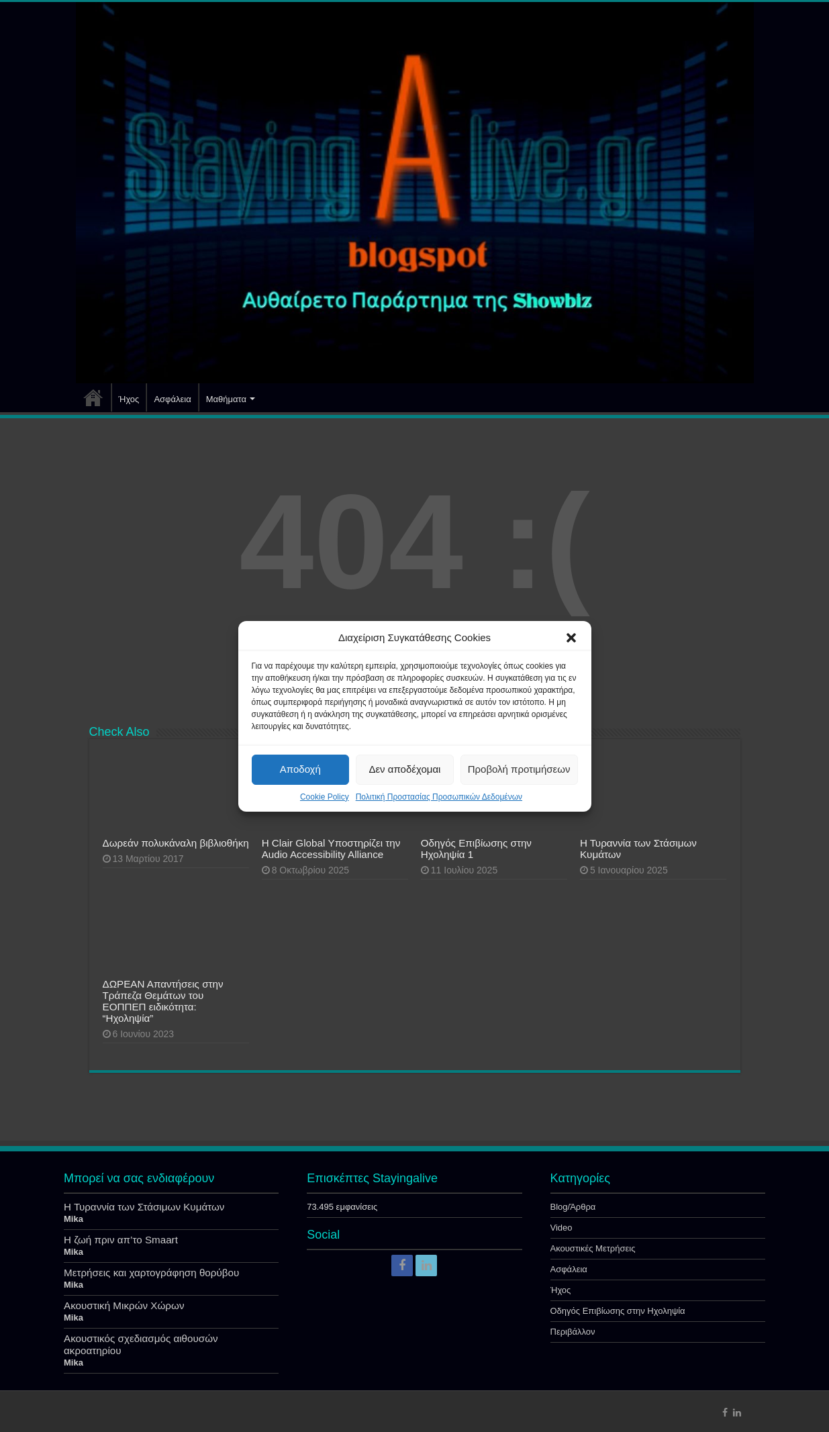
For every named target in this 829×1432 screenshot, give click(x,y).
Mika (73, 1219)
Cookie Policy (324, 797)
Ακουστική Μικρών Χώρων (124, 1305)
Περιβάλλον (572, 1332)
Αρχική (93, 397)
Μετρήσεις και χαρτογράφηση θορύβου (151, 1272)
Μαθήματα (226, 399)
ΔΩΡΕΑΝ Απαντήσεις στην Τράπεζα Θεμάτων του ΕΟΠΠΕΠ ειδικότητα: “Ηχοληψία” (163, 1001)
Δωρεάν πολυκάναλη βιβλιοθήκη (176, 843)
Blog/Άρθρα (573, 1207)
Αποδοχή (300, 769)
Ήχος (129, 399)
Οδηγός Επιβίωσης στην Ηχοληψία (617, 1311)
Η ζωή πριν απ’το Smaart (121, 1239)
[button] (571, 638)
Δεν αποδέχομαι (404, 769)
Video (561, 1228)
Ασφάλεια (172, 399)
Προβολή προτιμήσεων (519, 769)
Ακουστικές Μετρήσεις (593, 1248)
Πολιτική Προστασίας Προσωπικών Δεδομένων (439, 797)
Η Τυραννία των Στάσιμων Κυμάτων (144, 1206)
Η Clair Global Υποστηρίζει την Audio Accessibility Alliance (331, 848)
